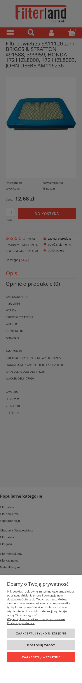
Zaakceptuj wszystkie (41, 657)
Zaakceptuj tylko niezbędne (41, 633)
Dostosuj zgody (41, 645)
